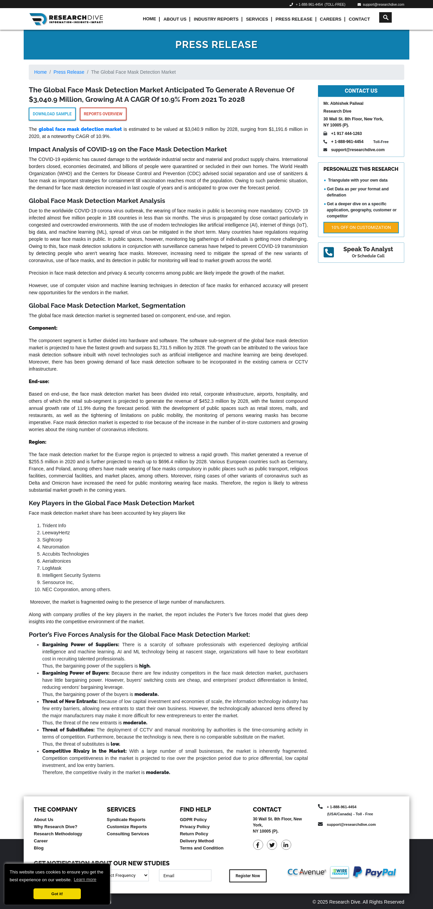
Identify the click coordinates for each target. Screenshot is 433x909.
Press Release (294, 19)
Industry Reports (216, 19)
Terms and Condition (202, 847)
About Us (174, 19)
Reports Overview (103, 114)
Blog (39, 847)
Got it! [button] (57, 893)
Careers (331, 19)
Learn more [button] (85, 879)
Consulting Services (128, 833)
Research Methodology (58, 833)
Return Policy (194, 833)
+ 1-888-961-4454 (309, 4)
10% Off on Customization (361, 227)
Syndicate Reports (126, 819)
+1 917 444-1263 (346, 133)
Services (257, 19)
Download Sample (52, 114)
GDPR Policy (193, 819)
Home (149, 18)
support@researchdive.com (381, 4)
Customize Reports (127, 826)
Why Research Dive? (55, 826)
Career (41, 840)
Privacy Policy (195, 826)
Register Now (247, 875)
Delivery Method (197, 840)
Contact (359, 19)
